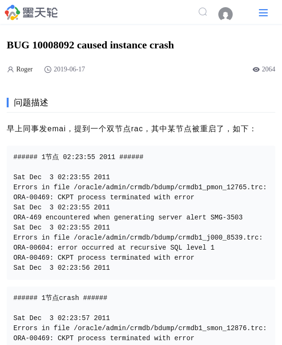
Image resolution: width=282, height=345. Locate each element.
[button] (263, 12)
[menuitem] (230, 14)
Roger (24, 69)
